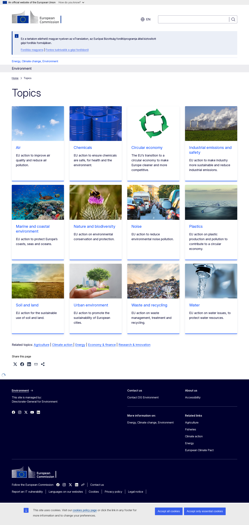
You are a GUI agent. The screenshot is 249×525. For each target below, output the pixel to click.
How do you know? (71, 2)
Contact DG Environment (143, 397)
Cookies (94, 491)
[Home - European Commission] (40, 17)
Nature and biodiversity (94, 226)
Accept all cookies (169, 511)
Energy (80, 345)
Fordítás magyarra (32, 49)
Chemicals (83, 147)
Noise (136, 226)
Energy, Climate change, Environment (35, 61)
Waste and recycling (149, 305)
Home (15, 78)
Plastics (196, 226)
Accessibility (193, 397)
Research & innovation (134, 345)
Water (194, 305)
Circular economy (147, 147)
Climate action (62, 345)
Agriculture (41, 345)
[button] (15, 364)
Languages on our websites (66, 491)
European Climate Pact (199, 450)
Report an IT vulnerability (27, 491)
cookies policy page (85, 510)
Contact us (97, 484)
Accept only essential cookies (205, 511)
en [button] (145, 19)
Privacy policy (113, 491)
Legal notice (135, 491)
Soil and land (27, 305)
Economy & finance (102, 345)
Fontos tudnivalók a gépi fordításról (67, 49)
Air (18, 147)
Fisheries (190, 429)
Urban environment (91, 305)
